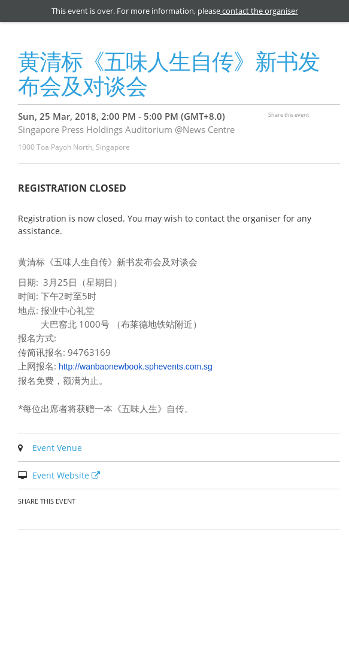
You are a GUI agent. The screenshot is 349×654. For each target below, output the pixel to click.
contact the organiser (259, 10)
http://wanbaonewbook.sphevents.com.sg (136, 366)
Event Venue (57, 447)
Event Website (68, 475)
